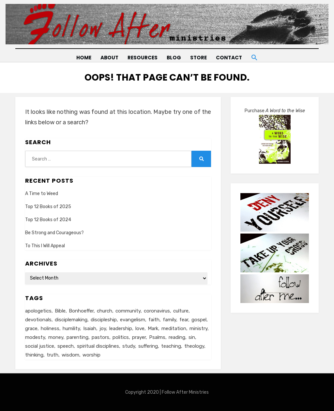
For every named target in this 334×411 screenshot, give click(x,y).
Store (198, 57)
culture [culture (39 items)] (181, 311)
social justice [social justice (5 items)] (39, 346)
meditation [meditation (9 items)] (173, 328)
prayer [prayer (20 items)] (139, 337)
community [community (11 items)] (128, 311)
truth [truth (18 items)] (52, 355)
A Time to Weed (41, 193)
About (108, 57)
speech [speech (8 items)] (65, 346)
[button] (255, 56)
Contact (229, 57)
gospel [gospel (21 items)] (198, 320)
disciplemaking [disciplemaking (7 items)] (71, 320)
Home (82, 57)
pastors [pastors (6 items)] (100, 337)
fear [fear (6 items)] (183, 320)
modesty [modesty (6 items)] (35, 337)
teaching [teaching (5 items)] (171, 346)
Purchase (275, 111)
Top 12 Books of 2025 (48, 206)
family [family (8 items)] (169, 320)
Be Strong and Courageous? (54, 233)
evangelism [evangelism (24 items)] (132, 320)
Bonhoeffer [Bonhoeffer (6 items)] (81, 311)
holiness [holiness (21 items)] (50, 328)
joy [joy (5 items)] (102, 328)
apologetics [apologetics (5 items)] (38, 311)
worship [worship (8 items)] (91, 355)
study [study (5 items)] (128, 346)
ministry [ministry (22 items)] (198, 328)
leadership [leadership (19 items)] (120, 328)
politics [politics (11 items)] (121, 337)
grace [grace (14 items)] (31, 328)
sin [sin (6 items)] (192, 337)
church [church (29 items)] (104, 311)
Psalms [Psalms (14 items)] (157, 337)
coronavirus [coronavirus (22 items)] (157, 311)
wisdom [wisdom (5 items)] (70, 355)
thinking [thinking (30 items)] (34, 355)
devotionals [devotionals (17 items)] (38, 320)
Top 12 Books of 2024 (48, 219)
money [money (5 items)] (55, 337)
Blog (174, 57)
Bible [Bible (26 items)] (60, 311)
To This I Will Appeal (45, 246)
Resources (142, 57)
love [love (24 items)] (139, 328)
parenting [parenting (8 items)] (77, 337)
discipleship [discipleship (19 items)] (104, 320)
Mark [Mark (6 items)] (153, 328)
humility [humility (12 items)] (71, 328)
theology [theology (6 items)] (194, 346)
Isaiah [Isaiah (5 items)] (89, 328)
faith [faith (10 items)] (153, 320)
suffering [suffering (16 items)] (148, 346)
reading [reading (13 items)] (177, 337)
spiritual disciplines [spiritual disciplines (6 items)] (98, 346)
